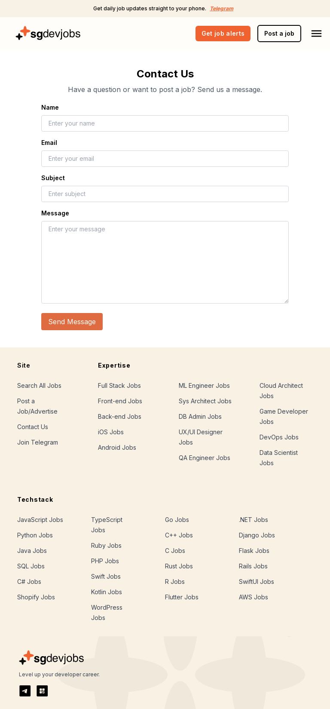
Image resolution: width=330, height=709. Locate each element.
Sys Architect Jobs (205, 401)
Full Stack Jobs (119, 385)
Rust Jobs (179, 566)
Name (50, 107)
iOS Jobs (111, 432)
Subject (53, 177)
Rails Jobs (253, 566)
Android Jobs (117, 447)
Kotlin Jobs (106, 591)
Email (49, 142)
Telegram (221, 8)
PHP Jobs (105, 561)
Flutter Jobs (182, 597)
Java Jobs (32, 550)
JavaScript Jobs (40, 519)
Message (55, 213)
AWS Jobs (253, 597)
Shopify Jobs (36, 597)
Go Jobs (177, 519)
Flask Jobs (254, 550)
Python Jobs (35, 535)
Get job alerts (223, 33)
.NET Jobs (253, 519)
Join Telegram (37, 442)
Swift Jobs (106, 576)
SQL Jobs (31, 566)
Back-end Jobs (119, 416)
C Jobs (175, 550)
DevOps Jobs (279, 437)
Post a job (279, 33)
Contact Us (32, 426)
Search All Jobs (39, 385)
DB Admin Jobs (200, 416)
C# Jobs (29, 581)
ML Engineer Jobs (204, 385)
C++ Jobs (179, 535)
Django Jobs (257, 535)
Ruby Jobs (106, 545)
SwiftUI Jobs (256, 581)
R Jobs (175, 581)
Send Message (72, 321)
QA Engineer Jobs (204, 457)
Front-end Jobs (120, 401)
